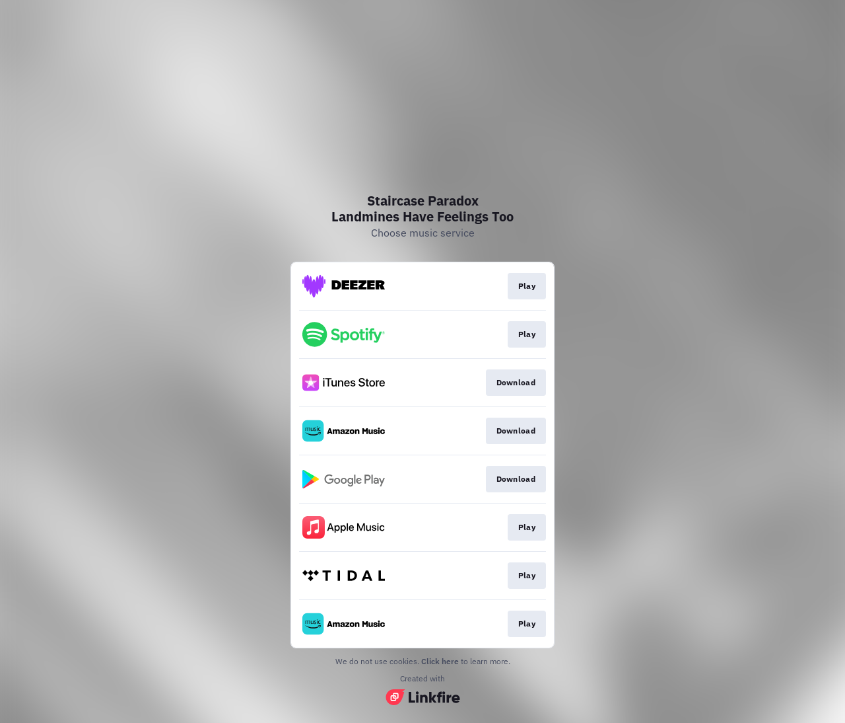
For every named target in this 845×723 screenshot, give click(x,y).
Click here (440, 661)
